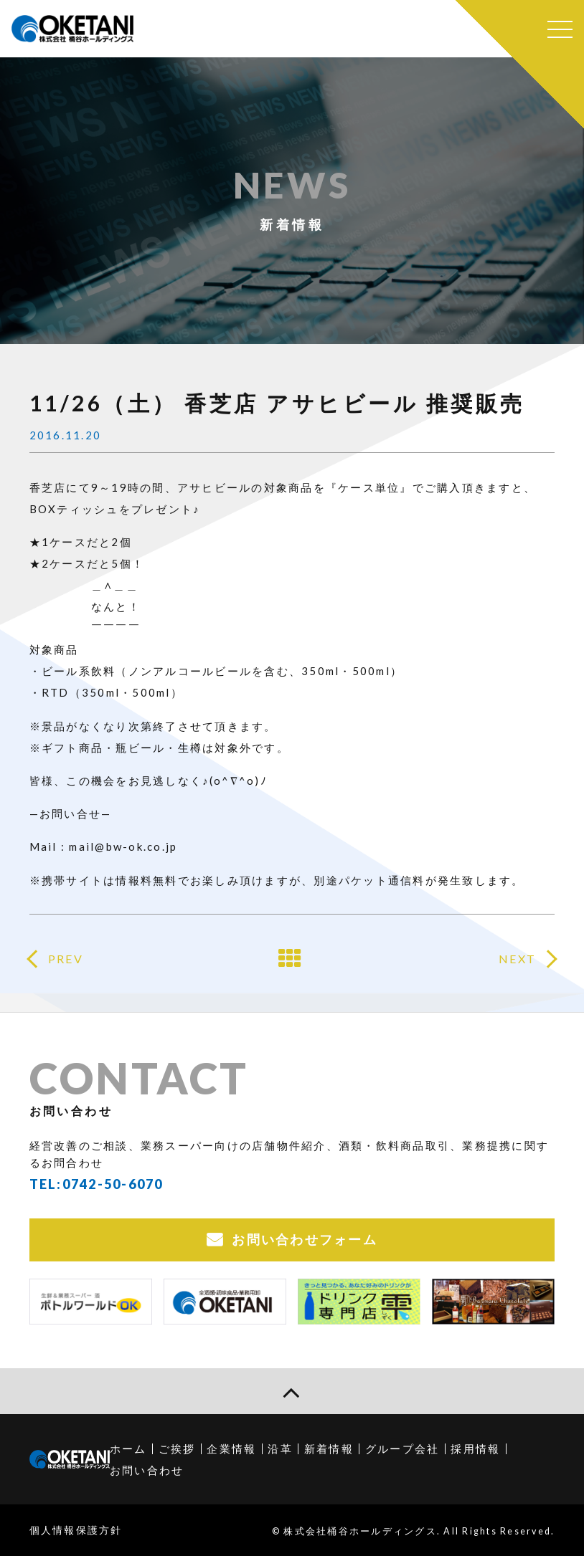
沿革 (280, 1448)
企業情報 (231, 1448)
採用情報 (475, 1448)
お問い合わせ (147, 1470)
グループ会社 (402, 1448)
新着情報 (329, 1448)
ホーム (128, 1448)
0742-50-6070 (113, 1184)
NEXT (517, 958)
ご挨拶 (177, 1448)
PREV (65, 958)
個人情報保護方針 (76, 1530)
